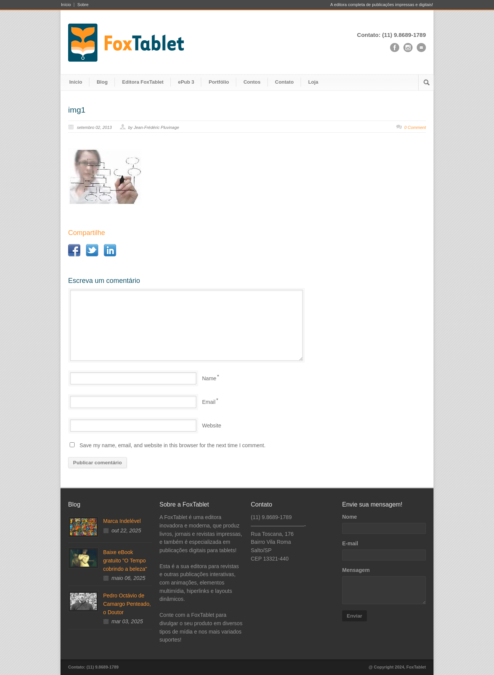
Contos (252, 82)
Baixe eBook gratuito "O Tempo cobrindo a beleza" (125, 560)
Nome (349, 517)
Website (211, 425)
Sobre (82, 5)
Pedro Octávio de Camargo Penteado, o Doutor (127, 603)
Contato (284, 82)
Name (209, 378)
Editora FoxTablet (143, 82)
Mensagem (356, 570)
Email (208, 402)
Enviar (354, 616)
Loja (313, 82)
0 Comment (415, 127)
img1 (77, 109)
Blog (102, 82)
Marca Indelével (122, 521)
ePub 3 (186, 82)
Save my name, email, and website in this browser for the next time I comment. (173, 445)
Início (66, 5)
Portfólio (219, 82)
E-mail (350, 543)
